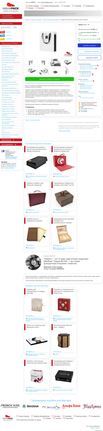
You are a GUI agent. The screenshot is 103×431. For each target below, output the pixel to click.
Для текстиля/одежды (8, 125)
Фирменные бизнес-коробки (10, 134)
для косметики (31, 176)
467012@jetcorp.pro (10, 166)
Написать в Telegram (91, 51)
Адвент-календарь (7, 51)
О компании (77, 6)
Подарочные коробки (8, 109)
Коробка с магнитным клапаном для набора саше (37, 362)
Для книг (4, 64)
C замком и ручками (85, 75)
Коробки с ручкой (85, 76)
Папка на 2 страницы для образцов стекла (36, 326)
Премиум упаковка (7, 128)
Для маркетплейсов (7, 69)
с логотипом (59, 319)
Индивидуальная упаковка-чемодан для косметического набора (64, 220)
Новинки (8, 32)
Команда (31, 8)
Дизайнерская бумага (86, 85)
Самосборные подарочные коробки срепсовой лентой (64, 184)
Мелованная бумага (85, 87)
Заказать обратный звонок (51, 6)
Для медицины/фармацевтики (10, 74)
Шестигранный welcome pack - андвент (63, 326)
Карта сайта (69, 418)
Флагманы (9, 35)
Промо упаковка (57, 249)
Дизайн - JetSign (95, 428)
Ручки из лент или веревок (87, 93)
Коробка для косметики (87, 97)
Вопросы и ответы (81, 416)
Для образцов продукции (9, 53)
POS (3, 130)
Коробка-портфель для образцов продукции (35, 184)
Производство (90, 6)
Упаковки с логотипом (8, 106)
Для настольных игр (7, 67)
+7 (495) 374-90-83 (8, 168)
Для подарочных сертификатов (11, 62)
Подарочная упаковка (8, 111)
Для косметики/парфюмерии (10, 55)
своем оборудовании (86, 109)
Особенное (9, 39)
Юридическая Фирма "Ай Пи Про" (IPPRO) (11, 157)
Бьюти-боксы (6, 71)
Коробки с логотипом (8, 102)
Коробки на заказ (7, 99)
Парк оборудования (64, 131)
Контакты (41, 8)
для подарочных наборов (40, 176)
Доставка (67, 6)
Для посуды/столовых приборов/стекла (8, 76)
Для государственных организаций (8, 122)
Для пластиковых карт (8, 60)
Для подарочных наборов (9, 117)
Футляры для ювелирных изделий (11, 93)
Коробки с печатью (7, 104)
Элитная (28, 177)
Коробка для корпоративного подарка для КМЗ (36, 291)
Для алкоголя (6, 46)
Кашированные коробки (87, 73)
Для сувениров (6, 119)
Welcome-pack (6, 132)
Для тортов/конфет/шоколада (10, 90)
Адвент (56, 354)
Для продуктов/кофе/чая (9, 88)
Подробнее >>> (30, 173)
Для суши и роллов (7, 48)
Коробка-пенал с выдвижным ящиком (34, 220)
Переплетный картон (86, 88)
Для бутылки (5, 95)
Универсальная (6, 137)
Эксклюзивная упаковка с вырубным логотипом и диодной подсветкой (63, 149)
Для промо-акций (7, 97)
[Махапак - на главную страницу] (11, 7)
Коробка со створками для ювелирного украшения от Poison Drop (64, 291)
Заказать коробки (89, 45)
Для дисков (5, 80)
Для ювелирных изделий (9, 58)
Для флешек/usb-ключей (9, 82)
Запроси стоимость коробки (49, 79)
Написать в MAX (92, 58)
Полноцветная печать (86, 81)
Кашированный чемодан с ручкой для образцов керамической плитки (63, 363)
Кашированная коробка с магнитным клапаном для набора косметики (36, 149)
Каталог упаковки (33, 6)
